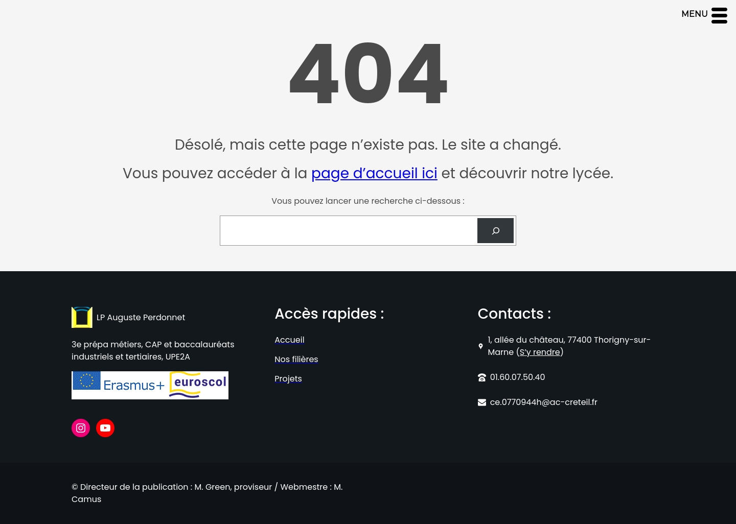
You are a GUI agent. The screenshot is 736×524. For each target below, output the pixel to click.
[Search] (495, 230)
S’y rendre (540, 352)
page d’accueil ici (374, 173)
